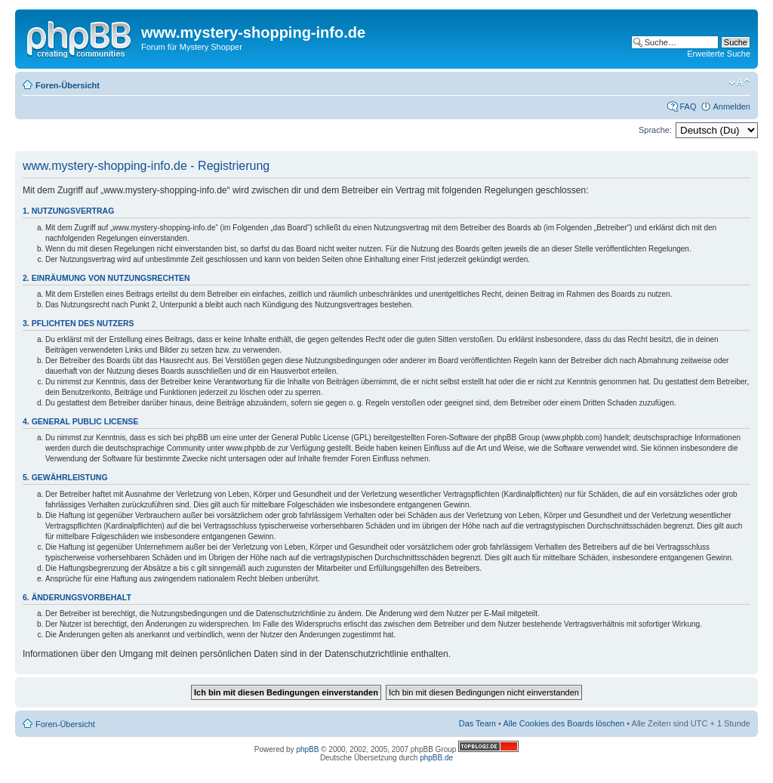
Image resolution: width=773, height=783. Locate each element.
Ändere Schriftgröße (739, 82)
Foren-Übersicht (67, 85)
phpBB (307, 749)
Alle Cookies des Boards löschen (563, 723)
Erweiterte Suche (718, 53)
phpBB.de (436, 758)
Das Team (477, 723)
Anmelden (731, 106)
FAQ (687, 106)
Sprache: (655, 129)
